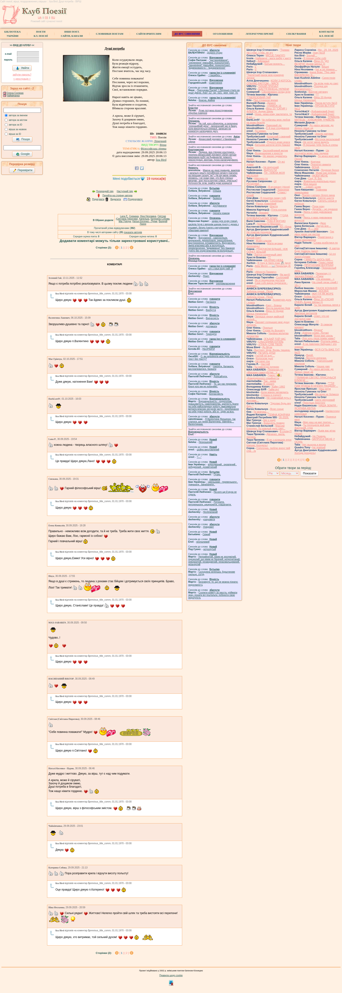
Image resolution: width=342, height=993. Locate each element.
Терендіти (211, 334)
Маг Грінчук (125, 221)
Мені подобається (126, 178)
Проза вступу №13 (326, 103)
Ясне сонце (277, 409)
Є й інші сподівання (277, 128)
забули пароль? (22, 74)
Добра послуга (312, 296)
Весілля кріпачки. (316, 358)
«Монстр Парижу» (266, 271)
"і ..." (199, 457)
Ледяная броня (330, 170)
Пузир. (217, 474)
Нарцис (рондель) (257, 445)
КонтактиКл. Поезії (326, 33)
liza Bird (161, 159)
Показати (309, 473)
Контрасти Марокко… (270, 223)
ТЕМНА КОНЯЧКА (279, 414)
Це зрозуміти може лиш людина (311, 152)
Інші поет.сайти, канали (72, 33)
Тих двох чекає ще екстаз (314, 233)
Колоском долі (264, 358)
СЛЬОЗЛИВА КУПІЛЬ (270, 341)
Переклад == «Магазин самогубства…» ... (264, 371)
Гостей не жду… (265, 355)
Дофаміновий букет (323, 111)
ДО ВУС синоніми (187, 33)
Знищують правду (273, 423)
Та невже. (261, 130)
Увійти (22, 68)
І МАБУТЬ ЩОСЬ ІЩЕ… (318, 259)
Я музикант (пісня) (279, 186)
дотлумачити (220, 205)
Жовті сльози (263, 240)
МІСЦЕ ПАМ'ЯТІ (275, 55)
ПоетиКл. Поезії (41, 33)
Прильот (268, 327)
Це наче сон (262, 361)
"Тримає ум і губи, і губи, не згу (268, 51)
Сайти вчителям (148, 33)
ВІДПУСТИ (270, 170)
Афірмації (264, 61)
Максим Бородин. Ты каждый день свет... (265, 427)
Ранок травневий (266, 203)
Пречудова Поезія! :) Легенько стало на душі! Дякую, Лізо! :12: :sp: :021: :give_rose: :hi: (213, 91)
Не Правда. (319, 436)
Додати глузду (214, 52)
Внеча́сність (212, 318)
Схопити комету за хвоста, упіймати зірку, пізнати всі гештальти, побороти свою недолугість (212, 595)
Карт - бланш (273, 305)
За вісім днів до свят (326, 83)
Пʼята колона (279, 209)
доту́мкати (211, 326)
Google (23, 154)
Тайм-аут (273, 389)
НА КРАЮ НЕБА (273, 260)
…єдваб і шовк (312, 186)
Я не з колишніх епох (279, 439)
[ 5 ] (303, 459)
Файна (209, 341)
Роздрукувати (135, 199)
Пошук (23, 139)
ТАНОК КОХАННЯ (326, 288)
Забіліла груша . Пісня (259, 291)
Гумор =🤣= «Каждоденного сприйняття (264, 377)
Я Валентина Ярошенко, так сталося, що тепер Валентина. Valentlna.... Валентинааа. (212, 421)
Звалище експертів (305, 313)
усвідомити (209, 519)
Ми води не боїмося (327, 394)
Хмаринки (283, 189)
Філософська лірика (153, 148)
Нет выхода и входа (314, 444)
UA (39, 17)
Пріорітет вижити (321, 164)
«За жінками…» (325, 279)
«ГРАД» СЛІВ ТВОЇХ (270, 344)
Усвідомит (208, 527)
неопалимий (202, 542)
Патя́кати (211, 302)
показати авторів (133, 232)
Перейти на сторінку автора (118, 195)
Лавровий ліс (274, 125)
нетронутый (209, 549)
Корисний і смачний (278, 136)
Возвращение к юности (269, 153)
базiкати (217, 198)
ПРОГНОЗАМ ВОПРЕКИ (318, 265)
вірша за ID (15, 134)
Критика (315, 161)
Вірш (163, 144)
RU (53, 17)
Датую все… (323, 225)
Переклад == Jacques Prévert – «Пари (312, 275)
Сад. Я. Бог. (315, 178)
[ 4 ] (298, 459)
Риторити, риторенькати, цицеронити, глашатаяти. (210, 503)
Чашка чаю (323, 366)
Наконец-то (261, 178)
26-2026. (284, 417)
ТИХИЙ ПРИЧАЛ (268, 86)
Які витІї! (285, 274)
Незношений (205, 442)
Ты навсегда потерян (266, 366)
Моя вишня (310, 184)
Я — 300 (313, 228)
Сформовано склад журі (276, 91)
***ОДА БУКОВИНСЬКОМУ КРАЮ (267, 217)
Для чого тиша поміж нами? (318, 338)
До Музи (267, 347)
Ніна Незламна (148, 216)
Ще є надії (269, 420)
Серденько (276, 200)
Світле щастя (326, 198)
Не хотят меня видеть (316, 142)
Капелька (144, 219)
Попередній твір (104, 191)
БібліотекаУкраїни (12, 33)
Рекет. (206, 276)
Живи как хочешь (326, 172)
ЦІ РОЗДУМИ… (261, 182)
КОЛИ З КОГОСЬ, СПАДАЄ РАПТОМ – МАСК (268, 82)
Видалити (115, 199)
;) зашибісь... (215, 75)
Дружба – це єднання (325, 209)
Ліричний (160, 141)
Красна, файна (207, 100)
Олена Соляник (15, 93)
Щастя (274, 206)
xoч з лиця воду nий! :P (220, 268)
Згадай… (312, 55)
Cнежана (134, 216)
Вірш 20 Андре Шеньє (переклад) (313, 99)
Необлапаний (210, 512)
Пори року (318, 206)
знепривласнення (225, 283)
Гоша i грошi (326, 262)
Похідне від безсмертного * (311, 87)
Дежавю (263, 212)
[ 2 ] (126, 247)
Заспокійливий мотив (275, 150)
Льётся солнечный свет (268, 254)
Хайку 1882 (278, 386)
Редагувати (98, 199)
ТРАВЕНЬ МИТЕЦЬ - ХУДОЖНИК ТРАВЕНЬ (317, 118)
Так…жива (269, 381)
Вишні (325, 66)
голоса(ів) (156, 178)
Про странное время (265, 100)
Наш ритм (325, 388)
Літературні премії (259, 33)
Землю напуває (324, 133)
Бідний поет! (253, 237)
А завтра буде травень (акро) (317, 249)
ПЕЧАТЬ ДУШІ (266, 352)
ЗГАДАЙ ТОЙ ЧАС (275, 338)
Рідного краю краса (278, 142)
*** (269, 257)
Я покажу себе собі (314, 58)
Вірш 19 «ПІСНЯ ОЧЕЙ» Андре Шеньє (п (314, 300)
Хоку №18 (319, 52)
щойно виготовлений (208, 449)
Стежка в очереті (271, 395)
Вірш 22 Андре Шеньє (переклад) (265, 312)
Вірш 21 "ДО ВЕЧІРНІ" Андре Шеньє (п (311, 62)
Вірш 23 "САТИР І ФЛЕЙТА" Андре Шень (266, 110)
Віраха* (318, 330)
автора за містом (18, 120)
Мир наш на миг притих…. (318, 422)
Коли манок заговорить (275, 392)
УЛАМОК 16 (274, 105)
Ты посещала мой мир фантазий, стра (312, 426)
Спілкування (296, 33)
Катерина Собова (159, 219)
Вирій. (309, 355)
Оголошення (223, 33)
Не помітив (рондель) (259, 232)
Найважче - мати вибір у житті (273, 58)
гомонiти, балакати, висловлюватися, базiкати (211, 367)
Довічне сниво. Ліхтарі (315, 332)
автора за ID (15, 124)
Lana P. (124, 216)
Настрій (265, 364)
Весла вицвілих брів (278, 308)
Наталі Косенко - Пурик (144, 221)
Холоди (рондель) (305, 453)
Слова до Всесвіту (274, 330)
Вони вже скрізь (323, 335)
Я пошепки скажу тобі (273, 198)
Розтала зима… (330, 341)
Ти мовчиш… (261, 411)
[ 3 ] (293, 459)
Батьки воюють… (274, 63)
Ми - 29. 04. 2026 (328, 49)
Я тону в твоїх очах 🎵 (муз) (274, 263)
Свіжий (206, 534)
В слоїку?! (286, 431)
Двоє (323, 223)
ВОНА (315, 167)
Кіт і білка (285, 226)
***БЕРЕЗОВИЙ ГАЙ (258, 97)
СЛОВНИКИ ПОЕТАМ (109, 33)
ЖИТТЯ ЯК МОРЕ (322, 293)
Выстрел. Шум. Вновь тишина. (272, 350)
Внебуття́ (211, 310)
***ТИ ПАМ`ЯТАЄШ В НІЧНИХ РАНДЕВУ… (316, 384)
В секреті (268, 383)
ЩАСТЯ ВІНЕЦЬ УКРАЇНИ (273, 89)
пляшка (217, 191)
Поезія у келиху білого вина (318, 195)
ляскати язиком (221, 213)
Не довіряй (318, 447)
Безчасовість (216, 394)
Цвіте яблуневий (325, 399)
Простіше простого (314, 402)
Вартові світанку (318, 91)
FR (46, 17)
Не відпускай (271, 167)
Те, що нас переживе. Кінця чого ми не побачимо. (212, 385)
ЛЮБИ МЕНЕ (320, 175)
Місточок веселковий (327, 139)
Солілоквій (282, 277)
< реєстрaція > (22, 78)
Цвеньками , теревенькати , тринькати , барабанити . (213, 483)
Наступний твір (125, 191)
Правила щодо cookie (171, 975)
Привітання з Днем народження (313, 238)
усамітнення (215, 83)
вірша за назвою (18, 129)
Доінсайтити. (220, 376)
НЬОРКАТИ (208, 349)
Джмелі (271, 103)
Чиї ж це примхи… (326, 69)
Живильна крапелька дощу (319, 181)
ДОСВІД (323, 290)
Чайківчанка (13, 95)
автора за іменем (18, 115)
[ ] (122, 247)
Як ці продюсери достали (270, 280)
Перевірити (22, 170)
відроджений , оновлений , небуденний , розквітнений (212, 465)
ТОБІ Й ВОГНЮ (276, 221)
